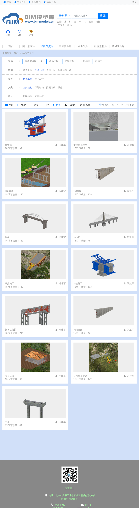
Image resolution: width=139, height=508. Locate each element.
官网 (6, 2)
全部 (11, 104)
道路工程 (50, 70)
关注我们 (34, 2)
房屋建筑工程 (65, 70)
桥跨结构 (27, 96)
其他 (60, 87)
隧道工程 (27, 70)
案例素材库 (100, 46)
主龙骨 (61, 25)
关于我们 (69, 488)
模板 (91, 21)
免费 (23, 104)
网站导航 (49, 2)
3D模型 (63, 15)
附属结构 (50, 87)
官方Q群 (20, 2)
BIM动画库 (118, 46)
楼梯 (98, 21)
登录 (134, 2)
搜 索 (103, 15)
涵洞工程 (39, 78)
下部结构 (39, 87)
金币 (35, 104)
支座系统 (39, 96)
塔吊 (69, 25)
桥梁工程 (27, 78)
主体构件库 (65, 46)
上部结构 (27, 87)
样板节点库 (46, 46)
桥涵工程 (39, 70)
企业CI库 (83, 46)
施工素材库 (28, 46)
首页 (11, 46)
